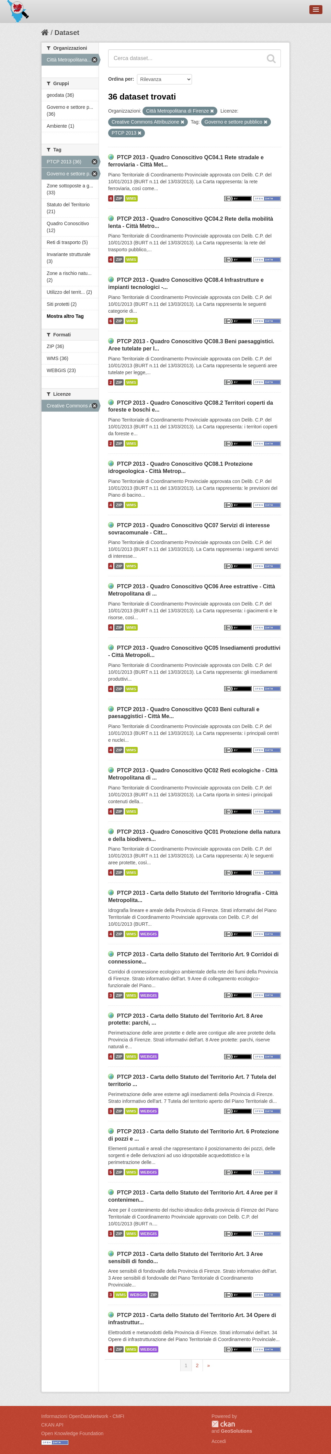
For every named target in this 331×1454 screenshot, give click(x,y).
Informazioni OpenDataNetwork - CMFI (82, 1416)
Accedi (219, 1441)
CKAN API (52, 1425)
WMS (131, 198)
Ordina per (120, 79)
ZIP (119, 198)
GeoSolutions (236, 1431)
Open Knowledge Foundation (72, 1433)
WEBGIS (148, 934)
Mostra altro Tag (65, 316)
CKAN (223, 1424)
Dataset (67, 32)
